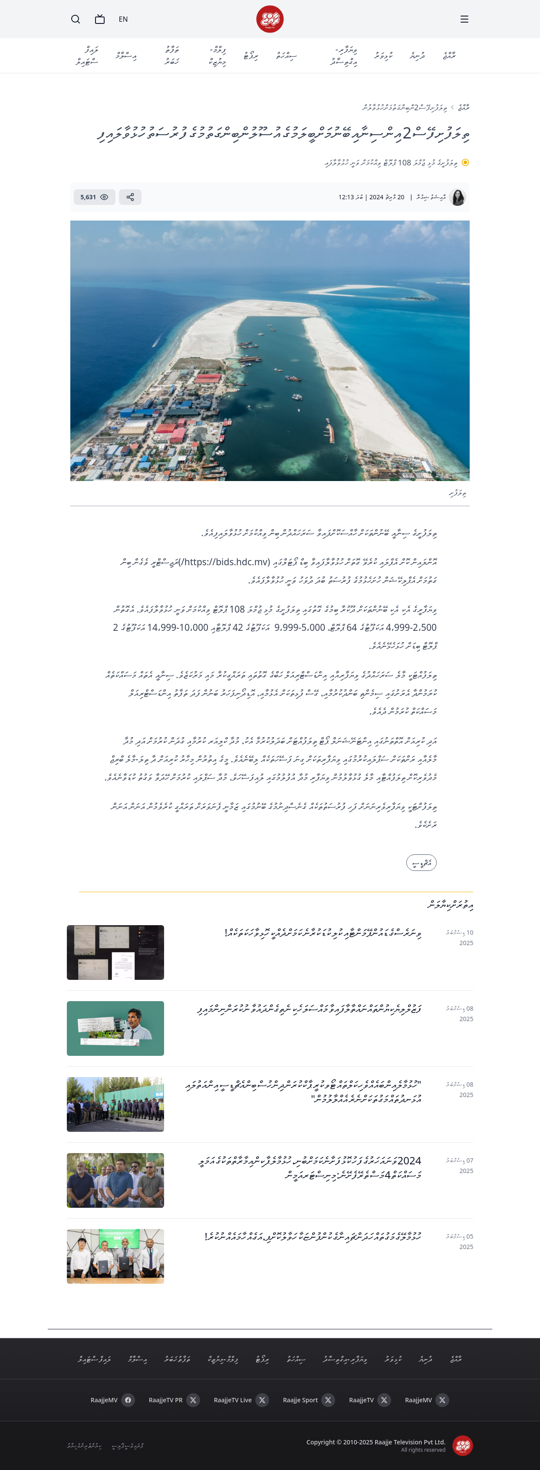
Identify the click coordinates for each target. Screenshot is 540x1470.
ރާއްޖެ (449, 55)
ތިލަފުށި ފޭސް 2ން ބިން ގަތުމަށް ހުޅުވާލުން (405, 107)
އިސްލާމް (125, 55)
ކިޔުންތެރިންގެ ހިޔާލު (84, 1445)
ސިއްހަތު (286, 55)
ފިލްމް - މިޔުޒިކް (217, 55)
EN (123, 19)
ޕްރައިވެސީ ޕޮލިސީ (127, 1445)
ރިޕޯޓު (250, 55)
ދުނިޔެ (417, 55)
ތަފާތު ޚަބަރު (172, 55)
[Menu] (464, 19)
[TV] (100, 19)
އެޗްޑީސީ (421, 862)
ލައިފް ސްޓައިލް (87, 55)
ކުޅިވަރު (383, 55)
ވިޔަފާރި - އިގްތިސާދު (343, 55)
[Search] (75, 19)
